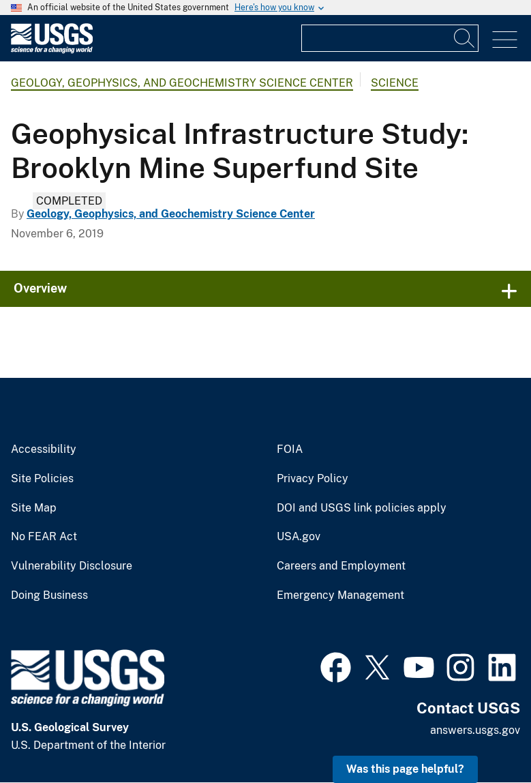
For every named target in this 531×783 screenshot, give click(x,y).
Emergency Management (340, 595)
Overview (40, 288)
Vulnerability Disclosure (71, 566)
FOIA (290, 449)
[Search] (465, 38)
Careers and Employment (341, 566)
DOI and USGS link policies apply (361, 508)
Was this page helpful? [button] (405, 769)
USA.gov (298, 537)
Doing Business (49, 595)
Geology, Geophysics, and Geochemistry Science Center (182, 82)
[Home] (52, 50)
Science (395, 82)
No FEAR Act (44, 537)
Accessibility (43, 449)
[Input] (390, 38)
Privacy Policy (312, 479)
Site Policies (42, 479)
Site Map (34, 508)
